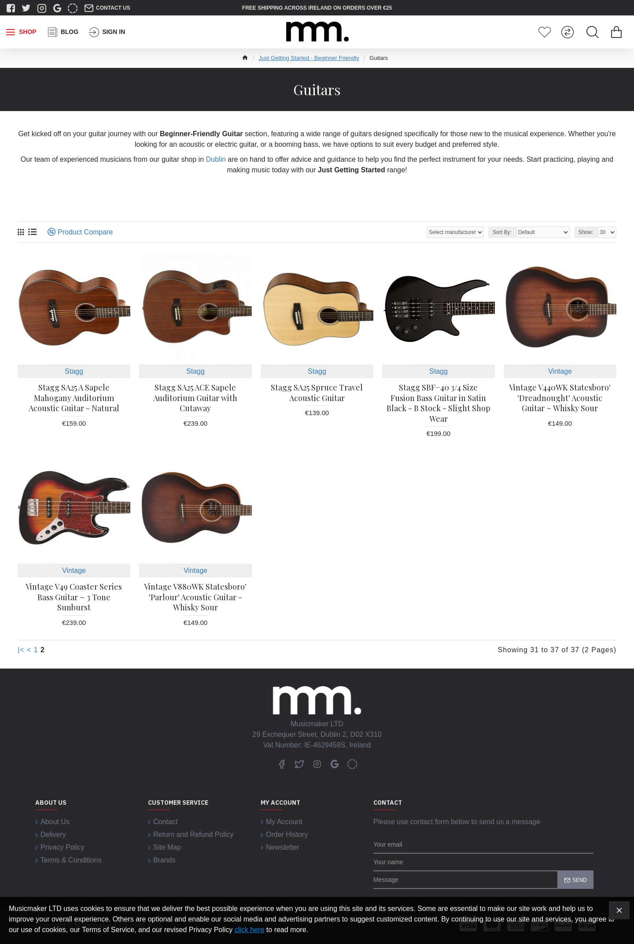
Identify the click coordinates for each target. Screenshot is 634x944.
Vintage (560, 371)
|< (21, 650)
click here (250, 929)
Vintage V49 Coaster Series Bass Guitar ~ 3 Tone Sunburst (74, 597)
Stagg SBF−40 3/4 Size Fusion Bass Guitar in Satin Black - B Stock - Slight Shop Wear (438, 403)
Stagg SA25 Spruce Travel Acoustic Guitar (317, 393)
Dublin (216, 159)
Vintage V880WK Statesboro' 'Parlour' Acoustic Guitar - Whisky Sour (195, 597)
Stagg (74, 371)
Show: (586, 232)
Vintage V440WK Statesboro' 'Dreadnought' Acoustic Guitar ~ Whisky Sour (560, 398)
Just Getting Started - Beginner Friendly (308, 58)
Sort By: (502, 232)
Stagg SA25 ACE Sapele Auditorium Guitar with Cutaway (195, 398)
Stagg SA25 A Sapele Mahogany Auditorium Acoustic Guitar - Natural (74, 398)
